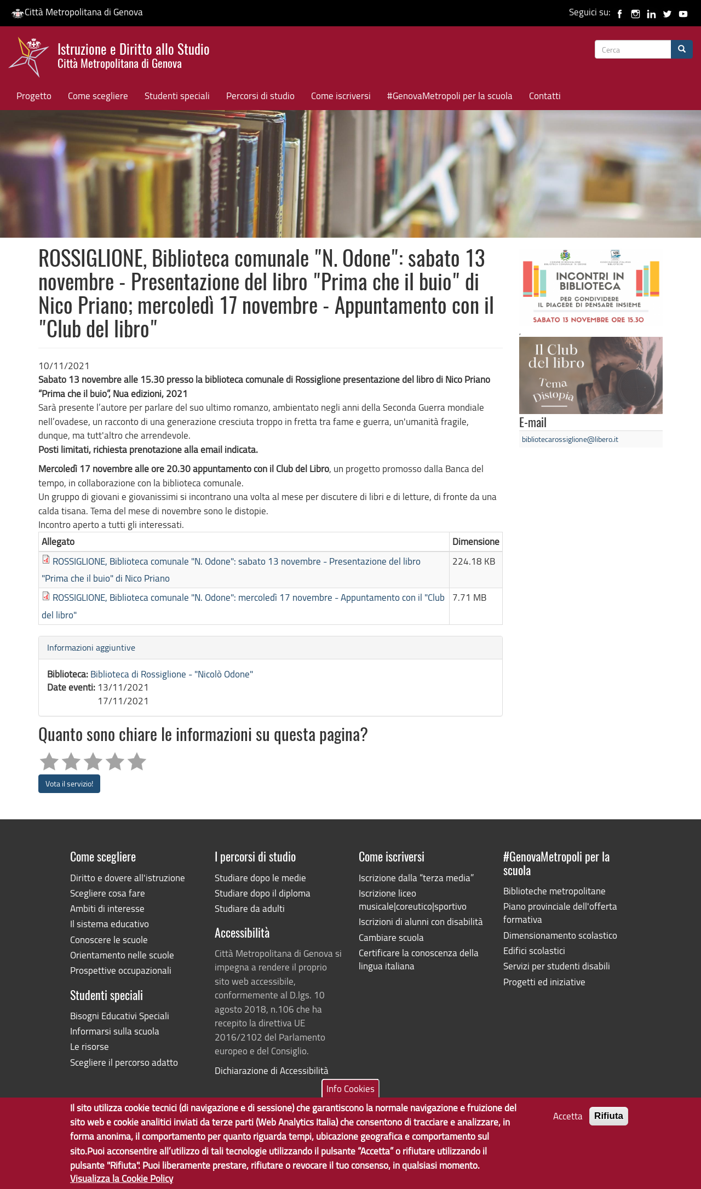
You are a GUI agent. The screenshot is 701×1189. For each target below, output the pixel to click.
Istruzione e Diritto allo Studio (134, 54)
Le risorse (89, 1046)
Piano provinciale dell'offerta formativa (560, 913)
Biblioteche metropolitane (554, 890)
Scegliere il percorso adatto (124, 1062)
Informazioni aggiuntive (91, 647)
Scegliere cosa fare (107, 893)
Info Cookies (350, 1096)
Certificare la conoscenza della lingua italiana (419, 959)
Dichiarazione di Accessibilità (272, 1070)
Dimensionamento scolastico (560, 935)
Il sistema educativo (109, 923)
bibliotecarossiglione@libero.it (570, 439)
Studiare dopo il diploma (263, 893)
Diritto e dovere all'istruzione (127, 877)
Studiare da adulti (250, 908)
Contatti (545, 95)
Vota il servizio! (69, 783)
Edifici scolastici (534, 950)
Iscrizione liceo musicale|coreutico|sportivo (413, 899)
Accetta (568, 1124)
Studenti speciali (177, 95)
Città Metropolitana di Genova (77, 11)
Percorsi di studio (260, 95)
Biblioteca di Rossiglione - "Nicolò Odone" (171, 674)
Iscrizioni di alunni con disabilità (421, 921)
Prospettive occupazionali (120, 970)
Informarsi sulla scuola (114, 1031)
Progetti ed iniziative (544, 981)
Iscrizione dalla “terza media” (416, 877)
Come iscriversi (341, 95)
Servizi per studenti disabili (556, 966)
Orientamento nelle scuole (122, 955)
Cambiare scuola (391, 937)
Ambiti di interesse (107, 908)
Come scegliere (98, 95)
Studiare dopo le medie (260, 877)
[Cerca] (682, 49)
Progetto (33, 95)
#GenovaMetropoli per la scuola (450, 95)
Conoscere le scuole (109, 939)
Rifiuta (608, 1124)
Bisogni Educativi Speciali (119, 1015)
